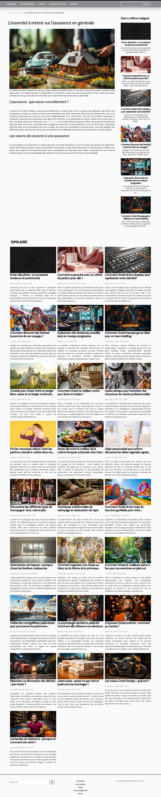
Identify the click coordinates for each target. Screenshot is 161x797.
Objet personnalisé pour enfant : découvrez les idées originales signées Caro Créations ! (127, 452)
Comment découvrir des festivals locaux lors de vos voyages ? (136, 145)
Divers (74, 4)
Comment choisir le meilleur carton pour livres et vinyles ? (78, 392)
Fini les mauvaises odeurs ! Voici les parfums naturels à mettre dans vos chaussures (31, 452)
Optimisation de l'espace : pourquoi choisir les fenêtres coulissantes (31, 566)
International (27, 4)
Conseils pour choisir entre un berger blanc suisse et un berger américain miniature (31, 394)
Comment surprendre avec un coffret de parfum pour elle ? (135, 77)
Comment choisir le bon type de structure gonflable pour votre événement (124, 510)
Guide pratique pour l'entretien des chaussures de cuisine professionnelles (127, 392)
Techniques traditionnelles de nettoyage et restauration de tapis (77, 508)
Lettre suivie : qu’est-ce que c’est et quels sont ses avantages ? (78, 682)
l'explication (52, 121)
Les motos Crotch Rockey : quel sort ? (127, 681)
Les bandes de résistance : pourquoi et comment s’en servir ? (33, 740)
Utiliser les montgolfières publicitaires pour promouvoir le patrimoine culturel (32, 626)
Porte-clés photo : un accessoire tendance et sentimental (135, 43)
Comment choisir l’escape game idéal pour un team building (136, 217)
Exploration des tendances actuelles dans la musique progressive (136, 180)
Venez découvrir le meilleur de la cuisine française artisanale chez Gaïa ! (80, 450)
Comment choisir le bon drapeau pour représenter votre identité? (136, 110)
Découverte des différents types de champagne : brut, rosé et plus (31, 508)
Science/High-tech (58, 4)
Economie (11, 4)
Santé (42, 4)
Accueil (11, 13)
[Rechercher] (132, 4)
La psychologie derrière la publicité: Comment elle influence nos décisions (80, 624)
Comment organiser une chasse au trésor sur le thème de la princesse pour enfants (78, 568)
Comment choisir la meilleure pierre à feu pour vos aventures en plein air (127, 566)
